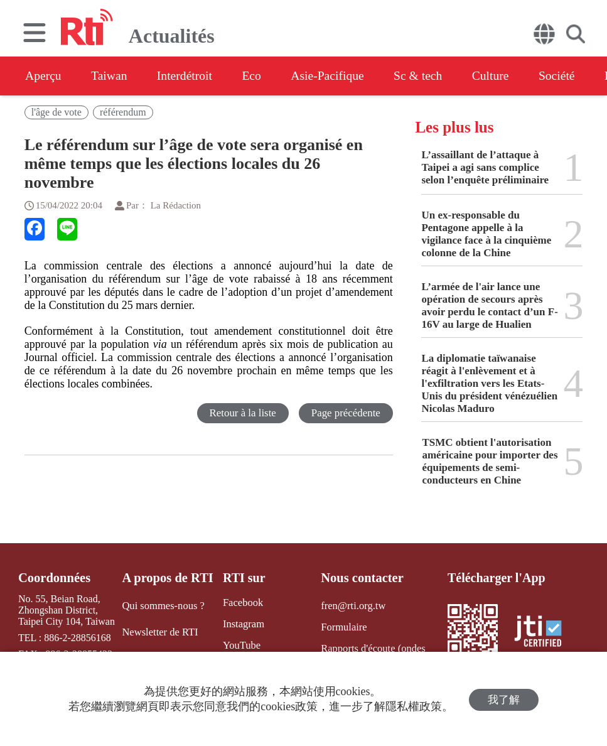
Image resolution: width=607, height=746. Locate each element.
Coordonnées (53, 578)
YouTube (239, 644)
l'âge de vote (56, 112)
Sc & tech (431, 76)
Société (574, 76)
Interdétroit (189, 76)
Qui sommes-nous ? (163, 605)
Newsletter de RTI (159, 631)
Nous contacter (360, 578)
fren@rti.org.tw (351, 605)
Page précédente (345, 413)
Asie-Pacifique (338, 76)
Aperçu (43, 76)
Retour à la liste (242, 413)
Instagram (241, 624)
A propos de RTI (167, 578)
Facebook (240, 602)
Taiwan (112, 76)
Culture (506, 76)
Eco (259, 76)
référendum (123, 112)
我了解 (504, 699)
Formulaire (342, 626)
